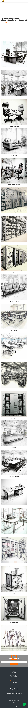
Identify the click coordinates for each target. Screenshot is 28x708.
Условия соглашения (14, 676)
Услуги (14, 671)
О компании (14, 672)
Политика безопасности (14, 675)
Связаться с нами (14, 682)
